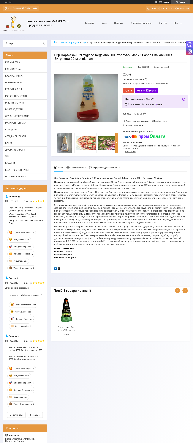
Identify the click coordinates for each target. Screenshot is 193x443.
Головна (89, 23)
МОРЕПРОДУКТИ (14, 109)
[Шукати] (43, 43)
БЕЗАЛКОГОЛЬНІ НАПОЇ (17, 170)
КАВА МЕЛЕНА (12, 62)
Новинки (118, 23)
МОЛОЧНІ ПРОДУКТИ (16, 96)
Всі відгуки (35, 415)
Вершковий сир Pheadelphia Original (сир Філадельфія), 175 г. (25, 209)
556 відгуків (164, 2)
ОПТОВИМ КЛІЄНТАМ (16, 176)
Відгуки (163, 23)
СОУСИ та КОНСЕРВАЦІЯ (17, 116)
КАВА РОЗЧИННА (13, 76)
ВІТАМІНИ (10, 163)
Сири (84, 42)
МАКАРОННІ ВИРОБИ (15, 123)
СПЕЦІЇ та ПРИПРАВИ (15, 136)
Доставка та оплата (141, 23)
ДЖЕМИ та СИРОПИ (15, 150)
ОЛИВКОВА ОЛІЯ (13, 82)
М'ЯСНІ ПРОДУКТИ (14, 103)
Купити (128, 91)
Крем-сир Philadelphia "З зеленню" (26, 295)
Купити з (146, 90)
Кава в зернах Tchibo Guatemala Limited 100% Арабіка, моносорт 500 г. (25, 350)
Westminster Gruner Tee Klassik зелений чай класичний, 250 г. (22, 215)
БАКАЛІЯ (9, 143)
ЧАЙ (7, 156)
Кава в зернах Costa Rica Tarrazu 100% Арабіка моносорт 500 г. (23, 357)
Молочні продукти (70, 42)
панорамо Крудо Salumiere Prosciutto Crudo (26, 221)
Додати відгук (16, 415)
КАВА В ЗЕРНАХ (13, 69)
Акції (104, 23)
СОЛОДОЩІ (11, 129)
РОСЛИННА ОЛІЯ (13, 89)
